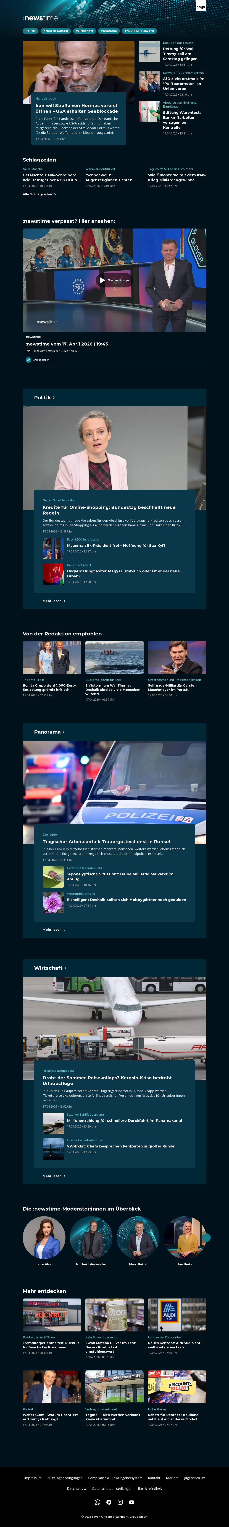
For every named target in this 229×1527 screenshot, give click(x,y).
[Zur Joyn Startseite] (201, 5)
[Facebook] (109, 1502)
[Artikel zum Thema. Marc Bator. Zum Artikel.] (138, 1241)
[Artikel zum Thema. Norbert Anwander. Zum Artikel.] (91, 1241)
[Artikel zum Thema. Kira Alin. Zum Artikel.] (44, 1241)
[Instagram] (120, 1502)
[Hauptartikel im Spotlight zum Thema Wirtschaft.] (50, 968)
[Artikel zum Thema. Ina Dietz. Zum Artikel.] (185, 1241)
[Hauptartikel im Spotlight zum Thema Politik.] (44, 397)
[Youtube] (132, 1502)
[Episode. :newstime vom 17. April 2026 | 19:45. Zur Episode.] (114, 290)
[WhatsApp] (97, 1502)
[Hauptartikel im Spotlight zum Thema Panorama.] (49, 732)
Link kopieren (37, 360)
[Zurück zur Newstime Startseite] (40, 17)
